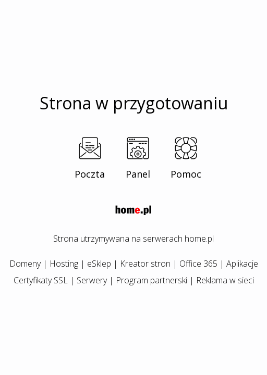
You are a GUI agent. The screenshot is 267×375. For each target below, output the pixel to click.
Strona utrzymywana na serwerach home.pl (133, 238)
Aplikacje (242, 263)
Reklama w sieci (225, 280)
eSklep (99, 263)
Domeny (25, 263)
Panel (138, 174)
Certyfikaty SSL (41, 280)
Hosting (64, 263)
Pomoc (186, 174)
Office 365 (198, 263)
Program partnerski (151, 280)
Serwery (92, 280)
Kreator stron (145, 263)
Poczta (90, 174)
